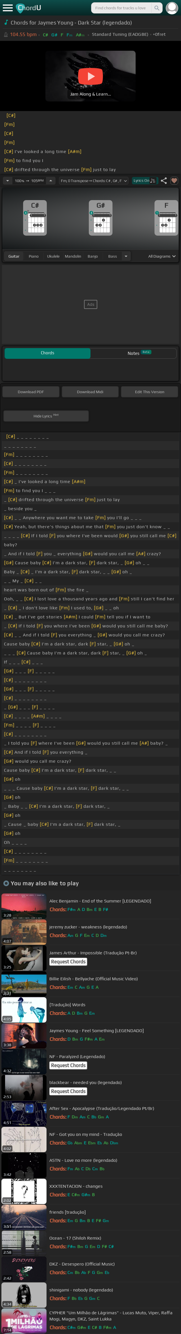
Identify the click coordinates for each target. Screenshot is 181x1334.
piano (34, 256)
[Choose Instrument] (126, 256)
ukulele (53, 256)
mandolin (73, 256)
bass (112, 256)
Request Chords (68, 961)
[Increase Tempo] (51, 181)
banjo (93, 256)
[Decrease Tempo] (7, 181)
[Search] (156, 8)
